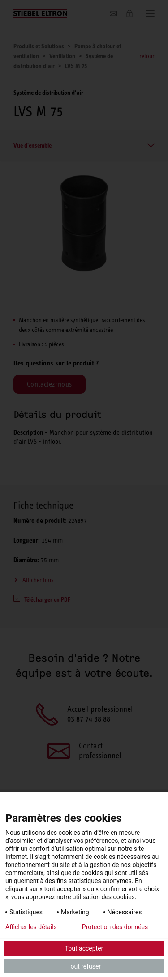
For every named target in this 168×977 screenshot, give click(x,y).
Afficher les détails (31, 926)
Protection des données (115, 926)
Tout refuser (84, 966)
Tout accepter (84, 948)
